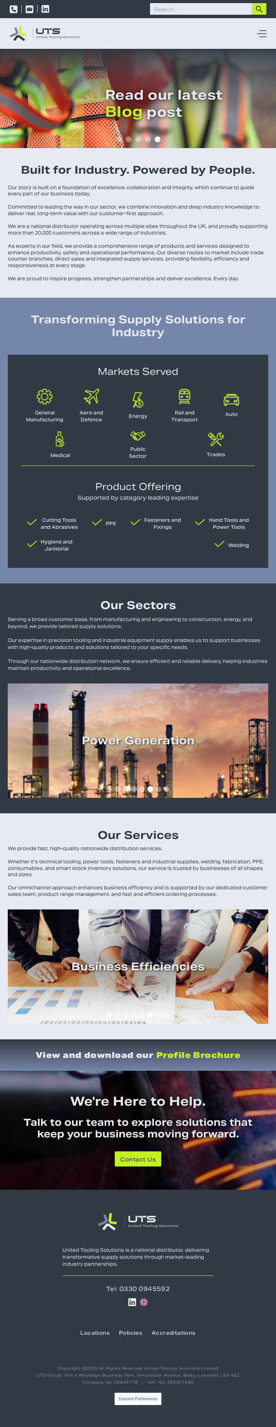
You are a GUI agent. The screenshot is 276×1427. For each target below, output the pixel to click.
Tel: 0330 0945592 (138, 1288)
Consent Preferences (138, 1399)
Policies (130, 1333)
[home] (44, 33)
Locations (95, 1333)
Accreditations (173, 1333)
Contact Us (138, 1159)
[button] (259, 34)
